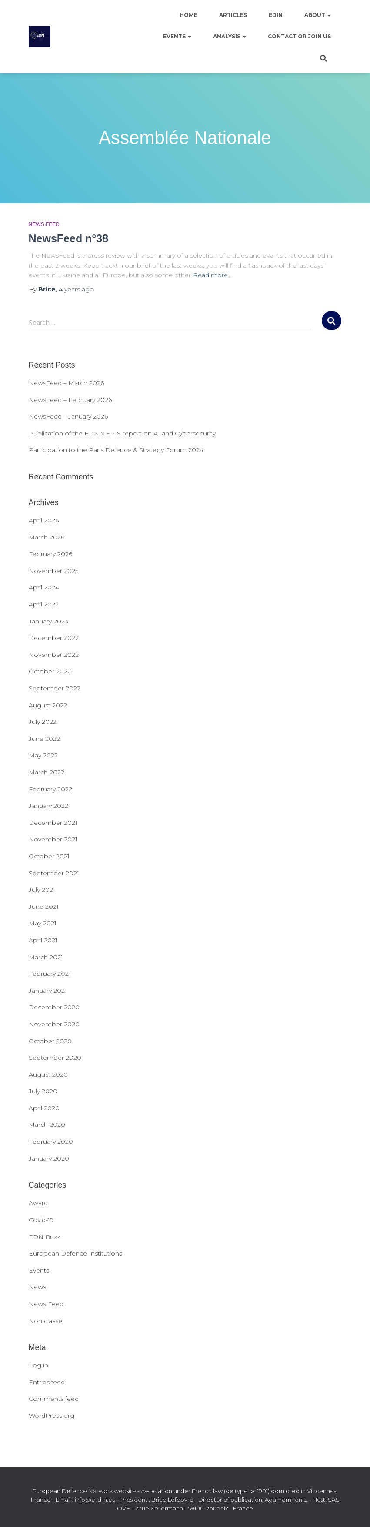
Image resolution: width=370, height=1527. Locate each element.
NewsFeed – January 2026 (68, 416)
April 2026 (44, 520)
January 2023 (48, 621)
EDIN (276, 15)
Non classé (45, 1321)
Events (177, 36)
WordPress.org (51, 1416)
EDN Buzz (44, 1237)
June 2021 (44, 907)
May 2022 (43, 755)
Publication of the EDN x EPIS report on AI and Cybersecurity (122, 433)
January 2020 (49, 1158)
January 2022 (48, 806)
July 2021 (42, 890)
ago (76, 289)
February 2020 (51, 1141)
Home (188, 15)
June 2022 (44, 739)
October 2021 (49, 856)
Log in (38, 1365)
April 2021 (43, 940)
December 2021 (53, 823)
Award (38, 1203)
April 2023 (44, 604)
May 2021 (43, 923)
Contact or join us (299, 36)
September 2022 (54, 688)
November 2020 (54, 1024)
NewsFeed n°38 (69, 238)
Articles (233, 15)
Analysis (229, 36)
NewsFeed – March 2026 (66, 383)
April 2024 (44, 587)
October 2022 (50, 671)
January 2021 (48, 991)
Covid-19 (41, 1220)
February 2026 (50, 554)
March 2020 (47, 1125)
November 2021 (53, 839)
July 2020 (43, 1091)
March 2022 (46, 772)
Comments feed (54, 1399)
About (317, 15)
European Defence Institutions (75, 1253)
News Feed (44, 224)
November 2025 (53, 571)
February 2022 (50, 789)
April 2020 (44, 1108)
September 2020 (55, 1058)
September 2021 (54, 873)
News (37, 1287)
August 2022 (48, 705)
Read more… (212, 275)
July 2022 (43, 722)
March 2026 (46, 537)
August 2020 (48, 1074)
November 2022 (54, 655)
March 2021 (46, 957)
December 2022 (54, 638)
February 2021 (50, 974)
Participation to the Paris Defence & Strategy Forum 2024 (116, 450)
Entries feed (47, 1382)
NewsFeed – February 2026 (70, 400)
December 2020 (54, 1007)
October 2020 (50, 1041)
